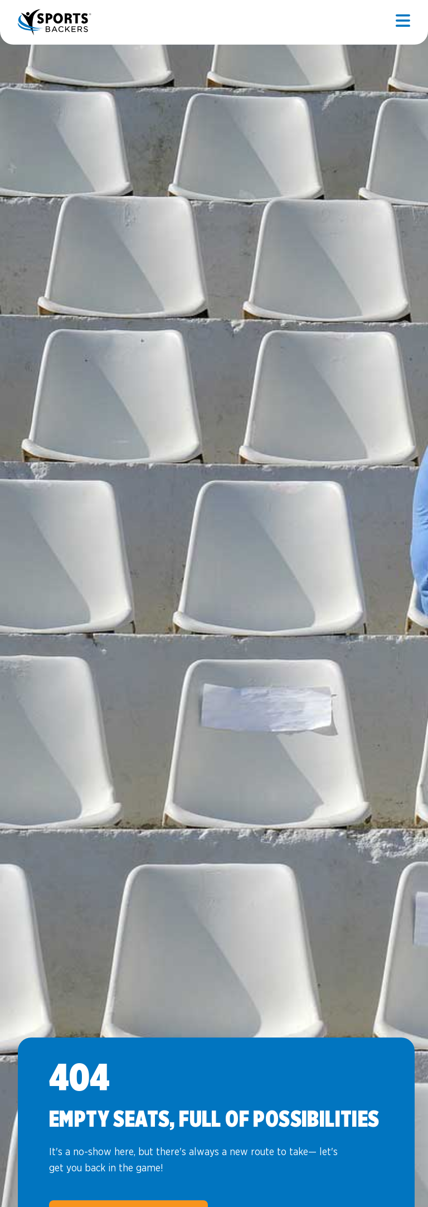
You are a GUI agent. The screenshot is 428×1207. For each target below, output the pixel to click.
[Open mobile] (403, 22)
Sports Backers (55, 22)
